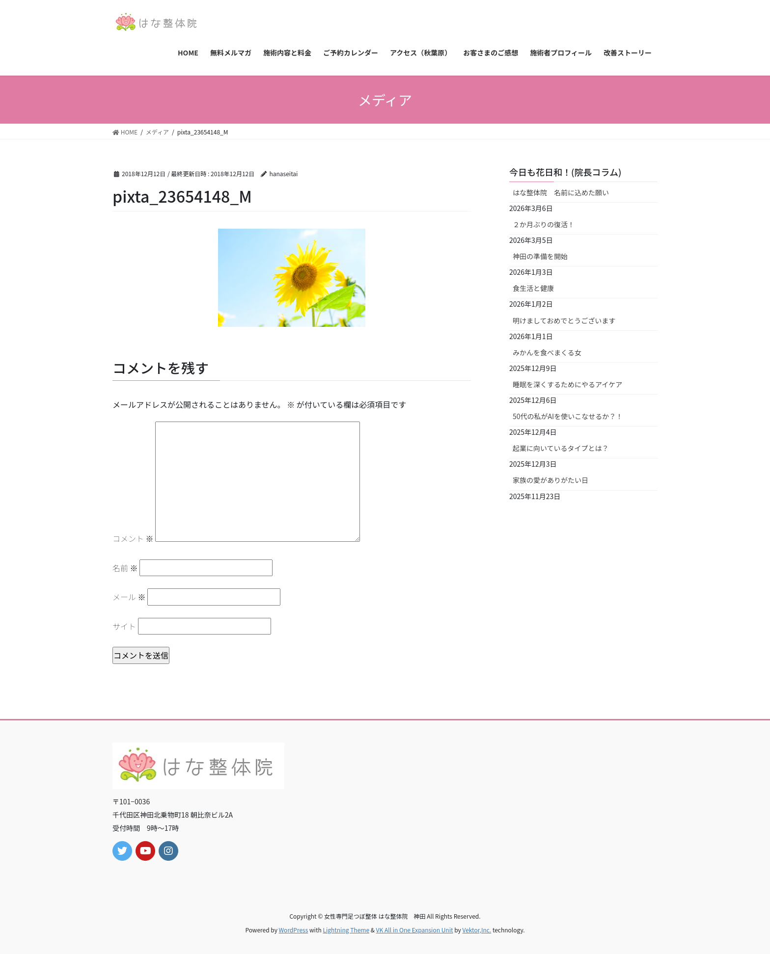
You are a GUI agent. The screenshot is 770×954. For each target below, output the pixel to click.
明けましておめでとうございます (564, 320)
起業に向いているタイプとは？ (561, 448)
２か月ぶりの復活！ (544, 224)
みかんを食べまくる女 (547, 352)
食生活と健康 (533, 288)
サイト (124, 626)
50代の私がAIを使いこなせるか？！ (568, 416)
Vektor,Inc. (476, 930)
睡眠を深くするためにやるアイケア (567, 384)
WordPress (293, 930)
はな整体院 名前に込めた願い (561, 192)
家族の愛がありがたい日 (550, 480)
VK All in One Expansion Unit (414, 930)
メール (129, 597)
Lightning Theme (346, 930)
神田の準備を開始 (540, 256)
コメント (133, 538)
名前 (125, 568)
